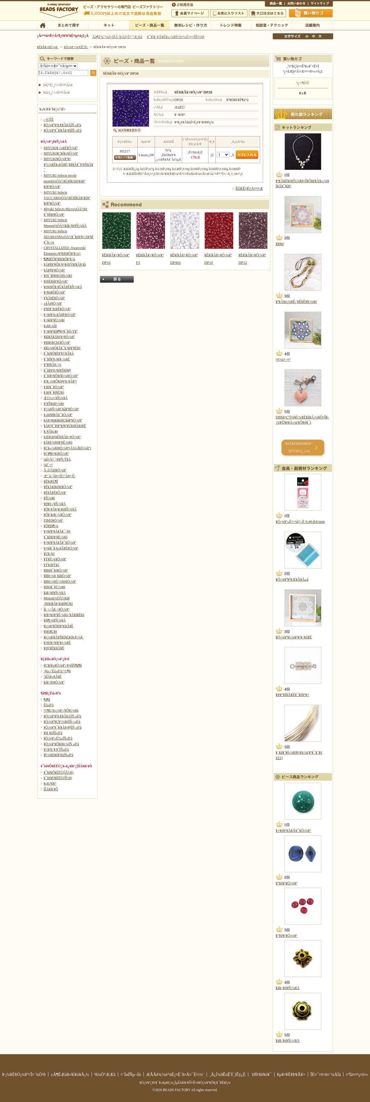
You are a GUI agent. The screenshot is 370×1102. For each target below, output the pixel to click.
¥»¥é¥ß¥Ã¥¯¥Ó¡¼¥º (58, 415)
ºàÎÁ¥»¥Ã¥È (53, 676)
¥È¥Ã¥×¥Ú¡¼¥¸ (48, 47)
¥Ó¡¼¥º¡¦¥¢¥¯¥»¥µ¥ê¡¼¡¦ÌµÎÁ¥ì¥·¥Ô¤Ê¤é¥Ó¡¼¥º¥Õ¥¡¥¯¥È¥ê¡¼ (185, 1082)
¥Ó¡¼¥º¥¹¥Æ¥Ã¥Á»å (292, 579)
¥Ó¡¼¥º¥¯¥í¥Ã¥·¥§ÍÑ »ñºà (63, 130)
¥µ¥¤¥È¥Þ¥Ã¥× (320, 4)
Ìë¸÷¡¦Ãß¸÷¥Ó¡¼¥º (56, 609)
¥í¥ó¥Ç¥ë (50, 631)
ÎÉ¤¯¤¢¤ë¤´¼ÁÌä (325, 1074)
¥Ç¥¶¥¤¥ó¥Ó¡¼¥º (56, 453)
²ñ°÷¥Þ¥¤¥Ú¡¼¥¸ (190, 13)
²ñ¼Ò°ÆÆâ (105, 1074)
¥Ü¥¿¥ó (49, 554)
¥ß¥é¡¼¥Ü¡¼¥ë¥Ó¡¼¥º (60, 581)
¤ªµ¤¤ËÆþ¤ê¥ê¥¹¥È (228, 13)
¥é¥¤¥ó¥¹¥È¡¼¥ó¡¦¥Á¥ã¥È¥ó (64, 615)
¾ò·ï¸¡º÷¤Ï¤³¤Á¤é (56, 92)
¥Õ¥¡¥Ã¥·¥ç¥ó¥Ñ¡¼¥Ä (60, 509)
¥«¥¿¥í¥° (50, 783)
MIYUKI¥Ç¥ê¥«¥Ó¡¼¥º (61, 153)
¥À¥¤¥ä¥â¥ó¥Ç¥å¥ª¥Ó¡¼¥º (63, 420)
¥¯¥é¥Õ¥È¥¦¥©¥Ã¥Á (59, 353)
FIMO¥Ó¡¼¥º (53, 520)
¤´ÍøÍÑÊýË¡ (183, 4)
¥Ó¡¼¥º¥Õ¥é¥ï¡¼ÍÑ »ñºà (61, 744)
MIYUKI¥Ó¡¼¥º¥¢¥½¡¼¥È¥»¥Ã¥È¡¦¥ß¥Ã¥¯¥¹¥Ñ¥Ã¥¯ (68, 164)
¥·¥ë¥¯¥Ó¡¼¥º (54, 387)
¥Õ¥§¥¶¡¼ (51, 526)
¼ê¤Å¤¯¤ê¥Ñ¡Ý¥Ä (57, 459)
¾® (307, 36)
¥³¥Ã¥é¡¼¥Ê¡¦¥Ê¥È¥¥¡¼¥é (296, 302)
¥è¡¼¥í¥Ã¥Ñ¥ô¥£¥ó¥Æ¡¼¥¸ (64, 637)
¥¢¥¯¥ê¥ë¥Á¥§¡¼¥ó (58, 275)
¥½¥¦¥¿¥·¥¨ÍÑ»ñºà (56, 749)
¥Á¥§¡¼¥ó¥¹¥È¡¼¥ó (58, 442)
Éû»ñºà (49, 705)
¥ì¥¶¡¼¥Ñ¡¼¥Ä (55, 620)
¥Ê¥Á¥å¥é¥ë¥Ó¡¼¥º (58, 487)
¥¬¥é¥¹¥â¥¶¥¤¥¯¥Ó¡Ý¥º (61, 331)
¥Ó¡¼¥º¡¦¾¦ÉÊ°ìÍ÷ (149, 24)
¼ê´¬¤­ (48, 465)
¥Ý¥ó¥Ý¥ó (51, 565)
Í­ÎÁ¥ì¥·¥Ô (51, 789)
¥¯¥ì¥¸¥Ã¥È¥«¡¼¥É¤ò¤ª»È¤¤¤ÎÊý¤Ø (175, 37)
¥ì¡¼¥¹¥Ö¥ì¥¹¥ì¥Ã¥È (58, 626)
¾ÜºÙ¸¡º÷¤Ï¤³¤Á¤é (58, 85)
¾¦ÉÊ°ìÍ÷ (275, 4)
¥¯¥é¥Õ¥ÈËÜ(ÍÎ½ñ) (58, 778)
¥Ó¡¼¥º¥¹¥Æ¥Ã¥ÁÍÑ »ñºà (62, 125)
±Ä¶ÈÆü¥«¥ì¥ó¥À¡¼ (70, 1074)
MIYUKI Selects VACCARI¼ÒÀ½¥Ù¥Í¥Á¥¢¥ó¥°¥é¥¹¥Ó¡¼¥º (67, 198)
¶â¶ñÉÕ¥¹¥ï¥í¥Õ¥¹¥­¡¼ (60, 259)
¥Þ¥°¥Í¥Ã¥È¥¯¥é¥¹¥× (292, 695)
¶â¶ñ (47, 699)
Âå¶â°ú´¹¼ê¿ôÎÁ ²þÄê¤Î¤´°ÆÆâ (117, 37)
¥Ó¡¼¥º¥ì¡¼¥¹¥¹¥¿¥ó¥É (294, 637)
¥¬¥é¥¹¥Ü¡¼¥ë (54, 320)
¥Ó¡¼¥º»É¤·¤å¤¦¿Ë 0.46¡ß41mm (300, 522)
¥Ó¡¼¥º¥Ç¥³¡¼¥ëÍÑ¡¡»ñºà (62, 721)
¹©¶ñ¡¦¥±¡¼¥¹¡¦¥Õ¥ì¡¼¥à (61, 710)
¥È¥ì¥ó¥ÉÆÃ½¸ (231, 24)
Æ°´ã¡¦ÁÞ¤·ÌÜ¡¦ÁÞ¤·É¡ (60, 476)
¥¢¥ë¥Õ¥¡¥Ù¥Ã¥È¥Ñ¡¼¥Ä (63, 287)
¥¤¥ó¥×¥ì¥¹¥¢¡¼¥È (57, 642)
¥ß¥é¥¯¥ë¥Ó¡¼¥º (56, 570)
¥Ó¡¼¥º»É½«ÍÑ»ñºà (58, 738)
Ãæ (313, 36)
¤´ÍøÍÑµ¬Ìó (131, 1074)
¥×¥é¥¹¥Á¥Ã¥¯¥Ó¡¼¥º (60, 542)
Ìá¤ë (117, 279)
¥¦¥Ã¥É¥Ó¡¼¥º (54, 298)
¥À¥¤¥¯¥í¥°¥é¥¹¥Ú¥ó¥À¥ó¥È (65, 426)
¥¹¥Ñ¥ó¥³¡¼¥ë (54, 403)
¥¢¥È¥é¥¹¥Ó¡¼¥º (56, 281)
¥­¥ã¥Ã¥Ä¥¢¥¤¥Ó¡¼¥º (59, 337)
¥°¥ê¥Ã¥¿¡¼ (52, 364)
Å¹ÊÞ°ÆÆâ (312, 24)
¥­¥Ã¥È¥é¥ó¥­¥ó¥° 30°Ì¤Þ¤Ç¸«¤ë (298, 447)
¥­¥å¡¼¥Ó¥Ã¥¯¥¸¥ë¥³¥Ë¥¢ (62, 348)
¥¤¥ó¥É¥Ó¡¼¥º (54, 292)
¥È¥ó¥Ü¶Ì (51, 481)
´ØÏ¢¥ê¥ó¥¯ (261, 1074)
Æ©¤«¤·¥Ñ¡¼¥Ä (56, 398)
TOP (42, 24)
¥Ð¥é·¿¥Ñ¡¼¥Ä (55, 504)
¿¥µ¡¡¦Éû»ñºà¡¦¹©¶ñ (57, 671)
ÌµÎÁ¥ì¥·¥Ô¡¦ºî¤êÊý (190, 24)
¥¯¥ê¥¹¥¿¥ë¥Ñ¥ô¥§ (57, 370)
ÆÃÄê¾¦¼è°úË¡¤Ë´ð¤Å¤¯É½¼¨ (175, 1074)
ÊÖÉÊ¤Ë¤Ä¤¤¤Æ (249, 188)
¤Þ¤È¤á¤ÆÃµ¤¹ (68, 24)
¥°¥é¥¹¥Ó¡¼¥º (287, 883)
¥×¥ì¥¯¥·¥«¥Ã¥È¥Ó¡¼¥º (61, 548)
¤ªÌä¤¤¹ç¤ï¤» (296, 4)
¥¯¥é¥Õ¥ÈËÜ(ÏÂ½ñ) (58, 772)
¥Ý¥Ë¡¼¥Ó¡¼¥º (55, 559)
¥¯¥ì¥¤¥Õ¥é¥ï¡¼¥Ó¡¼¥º (61, 376)
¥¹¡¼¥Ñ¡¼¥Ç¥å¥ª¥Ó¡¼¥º (61, 409)
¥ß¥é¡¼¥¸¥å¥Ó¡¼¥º (57, 576)
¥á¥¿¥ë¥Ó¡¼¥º (54, 682)
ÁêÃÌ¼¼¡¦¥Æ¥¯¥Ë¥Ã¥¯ (272, 24)
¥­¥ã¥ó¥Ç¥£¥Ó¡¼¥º (57, 342)
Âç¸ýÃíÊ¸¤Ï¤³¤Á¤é (267, 13)
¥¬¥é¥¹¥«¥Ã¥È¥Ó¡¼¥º (60, 314)
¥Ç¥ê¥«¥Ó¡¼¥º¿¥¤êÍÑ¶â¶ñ (63, 665)
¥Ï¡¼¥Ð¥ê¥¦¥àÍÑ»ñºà (58, 755)
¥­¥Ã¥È (108, 24)
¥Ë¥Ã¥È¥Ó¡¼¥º (55, 492)
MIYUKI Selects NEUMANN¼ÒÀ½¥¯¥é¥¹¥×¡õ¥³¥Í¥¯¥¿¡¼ (68, 236)
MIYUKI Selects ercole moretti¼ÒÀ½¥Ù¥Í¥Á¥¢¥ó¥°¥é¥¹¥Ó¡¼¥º (64, 181)
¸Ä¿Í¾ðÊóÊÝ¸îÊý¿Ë (227, 1074)
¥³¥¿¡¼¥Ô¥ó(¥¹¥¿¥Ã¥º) (60, 381)
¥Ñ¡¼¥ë (49, 498)
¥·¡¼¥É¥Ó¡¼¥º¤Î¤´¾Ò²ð (24, 1074)
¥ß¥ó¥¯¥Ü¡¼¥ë (55, 587)
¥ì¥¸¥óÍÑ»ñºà (53, 733)
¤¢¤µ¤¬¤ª (283, 359)
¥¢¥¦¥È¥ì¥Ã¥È (54, 648)
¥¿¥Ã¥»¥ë (51, 431)
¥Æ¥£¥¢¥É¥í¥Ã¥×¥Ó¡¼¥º (62, 437)
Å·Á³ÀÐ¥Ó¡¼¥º (55, 470)
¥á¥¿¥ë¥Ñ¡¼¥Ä (55, 593)
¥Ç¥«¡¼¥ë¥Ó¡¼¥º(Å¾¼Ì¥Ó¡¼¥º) (67, 448)
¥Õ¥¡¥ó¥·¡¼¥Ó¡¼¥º (58, 515)
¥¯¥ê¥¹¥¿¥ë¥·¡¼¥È (57, 359)
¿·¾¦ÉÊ (49, 119)
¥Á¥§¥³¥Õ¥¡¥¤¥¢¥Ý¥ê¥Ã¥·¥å (65, 264)
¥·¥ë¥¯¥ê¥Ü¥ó (54, 392)
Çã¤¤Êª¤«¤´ (311, 13)
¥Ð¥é (280, 244)
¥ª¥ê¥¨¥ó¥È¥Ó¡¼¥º (57, 309)
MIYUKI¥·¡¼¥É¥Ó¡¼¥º (61, 148)
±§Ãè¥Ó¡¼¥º (53, 303)
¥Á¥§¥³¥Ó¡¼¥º (54, 270)
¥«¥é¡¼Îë (50, 326)
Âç (319, 36)
